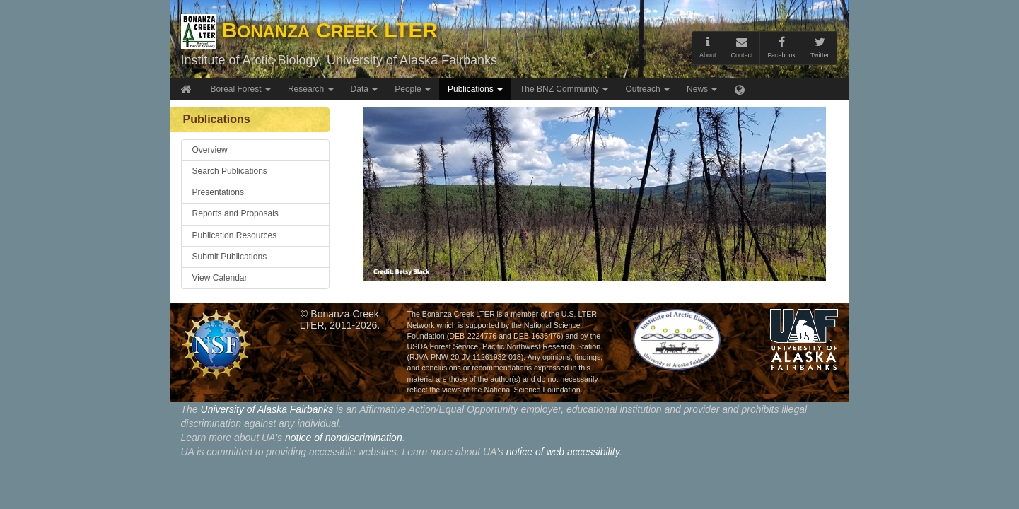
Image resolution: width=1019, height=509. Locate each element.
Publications (475, 89)
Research (311, 89)
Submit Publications (229, 257)
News (702, 89)
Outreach (647, 89)
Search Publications (229, 171)
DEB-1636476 (537, 336)
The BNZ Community (564, 89)
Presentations (218, 192)
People (413, 89)
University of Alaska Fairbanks (412, 60)
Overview (210, 150)
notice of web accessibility (562, 451)
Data (364, 89)
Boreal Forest (241, 89)
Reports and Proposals (235, 213)
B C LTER (309, 30)
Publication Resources (234, 235)
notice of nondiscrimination (343, 437)
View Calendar (220, 278)
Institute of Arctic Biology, (251, 60)
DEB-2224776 (472, 336)
